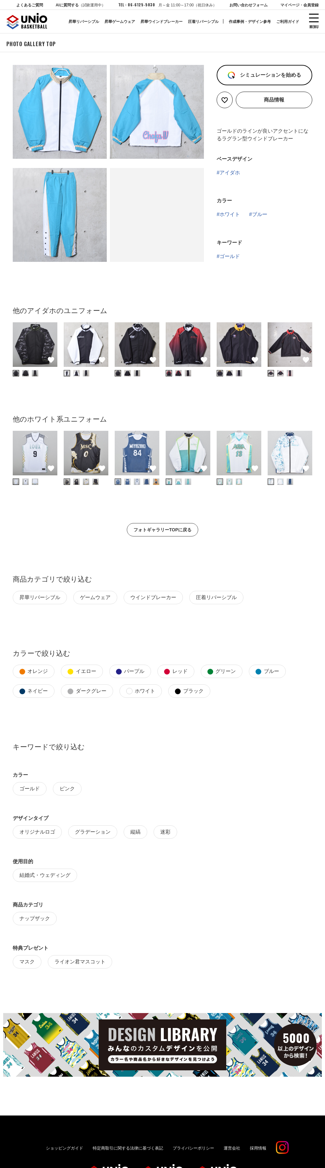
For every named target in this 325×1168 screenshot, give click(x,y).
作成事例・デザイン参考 (250, 21)
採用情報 (258, 1144)
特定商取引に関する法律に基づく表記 (128, 1144)
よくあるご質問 (29, 5)
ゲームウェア (95, 594)
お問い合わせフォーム (248, 5)
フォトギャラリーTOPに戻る (163, 526)
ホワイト (230, 210)
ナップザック (34, 915)
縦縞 (135, 828)
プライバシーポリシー (193, 1144)
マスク (27, 958)
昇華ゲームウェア (120, 21)
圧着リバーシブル (203, 21)
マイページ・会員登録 (299, 5)
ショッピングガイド (64, 1144)
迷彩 (165, 828)
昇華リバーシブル (84, 21)
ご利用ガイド (287, 21)
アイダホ (230, 169)
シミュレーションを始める (269, 71)
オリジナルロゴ (37, 828)
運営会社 (232, 1144)
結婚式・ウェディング (44, 871)
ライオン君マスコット (79, 958)
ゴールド (230, 252)
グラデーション (93, 828)
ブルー (259, 210)
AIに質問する (80, 5)
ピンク (67, 785)
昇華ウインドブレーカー (162, 21)
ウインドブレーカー (153, 594)
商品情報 (274, 96)
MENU (314, 26)
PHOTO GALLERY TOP (31, 40)
